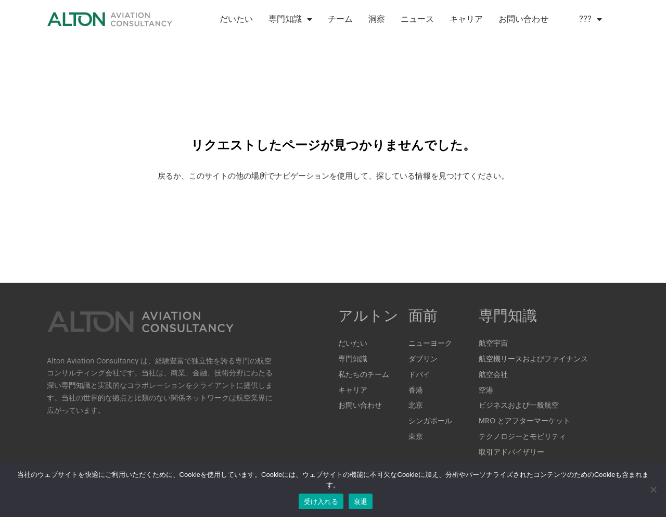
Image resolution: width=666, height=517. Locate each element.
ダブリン (423, 359)
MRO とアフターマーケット (524, 422)
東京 (415, 438)
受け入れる (321, 502)
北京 (415, 406)
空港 (486, 391)
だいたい (236, 19)
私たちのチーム (363, 375)
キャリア (466, 19)
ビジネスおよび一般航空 (519, 406)
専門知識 (290, 19)
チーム (340, 19)
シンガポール (430, 422)
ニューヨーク (430, 344)
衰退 (361, 502)
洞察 (376, 19)
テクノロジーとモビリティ (522, 438)
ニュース (417, 19)
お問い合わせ (523, 19)
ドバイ (419, 375)
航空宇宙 (493, 344)
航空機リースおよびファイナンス (533, 359)
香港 (415, 391)
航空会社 (493, 375)
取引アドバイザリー (511, 453)
